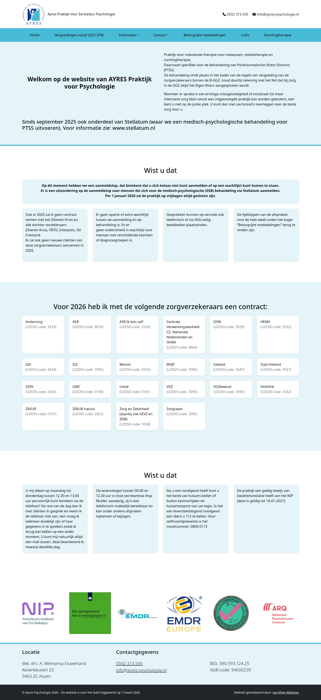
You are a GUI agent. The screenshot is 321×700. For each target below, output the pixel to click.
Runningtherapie (277, 35)
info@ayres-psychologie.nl (278, 14)
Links (245, 35)
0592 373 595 (237, 14)
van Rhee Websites (286, 692)
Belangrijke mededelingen (205, 35)
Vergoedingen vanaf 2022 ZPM (79, 35)
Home (35, 35)
